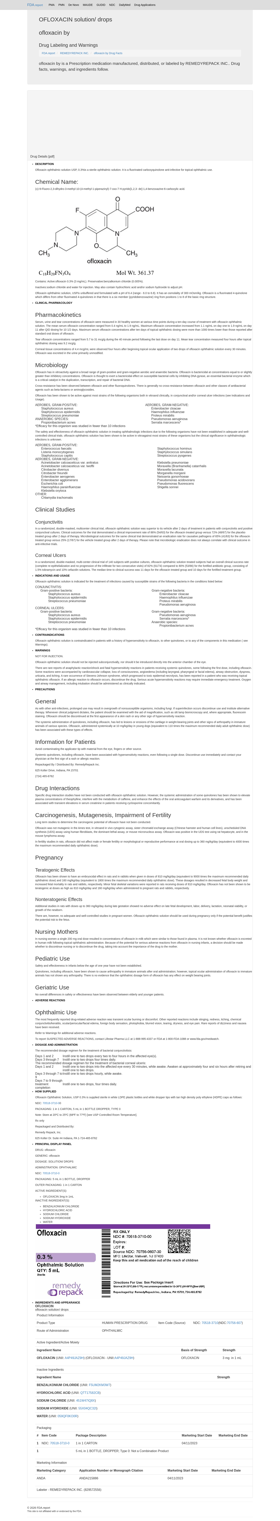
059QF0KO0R (67, 1416)
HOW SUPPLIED (45, 1091)
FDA (35, 5)
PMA (51, 4)
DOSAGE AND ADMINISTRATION (56, 1044)
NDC (112, 4)
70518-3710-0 (51, 1103)
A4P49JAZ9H (74, 1358)
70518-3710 (210, 1323)
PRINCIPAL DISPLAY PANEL (53, 1144)
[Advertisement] (140, 121)
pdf (51, 156)
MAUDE (88, 4)
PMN (62, 4)
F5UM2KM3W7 (99, 1385)
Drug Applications (145, 4)
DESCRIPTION (44, 164)
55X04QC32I (87, 1408)
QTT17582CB (90, 1392)
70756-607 (234, 1323)
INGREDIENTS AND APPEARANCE (57, 1302)
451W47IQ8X (85, 1400)
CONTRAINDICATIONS (49, 634)
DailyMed (124, 4)
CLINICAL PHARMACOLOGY (53, 302)
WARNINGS (42, 650)
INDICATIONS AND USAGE (52, 575)
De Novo (73, 4)
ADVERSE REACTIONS (50, 1000)
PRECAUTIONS (45, 689)
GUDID (101, 4)
